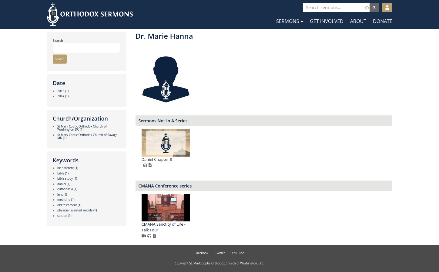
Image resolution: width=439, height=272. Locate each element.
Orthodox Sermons (90, 14)
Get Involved (326, 21)
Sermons (289, 21)
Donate (382, 21)
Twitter (220, 253)
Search (58, 40)
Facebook (201, 253)
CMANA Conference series (165, 186)
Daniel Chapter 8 (157, 159)
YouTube (238, 253)
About (358, 21)
